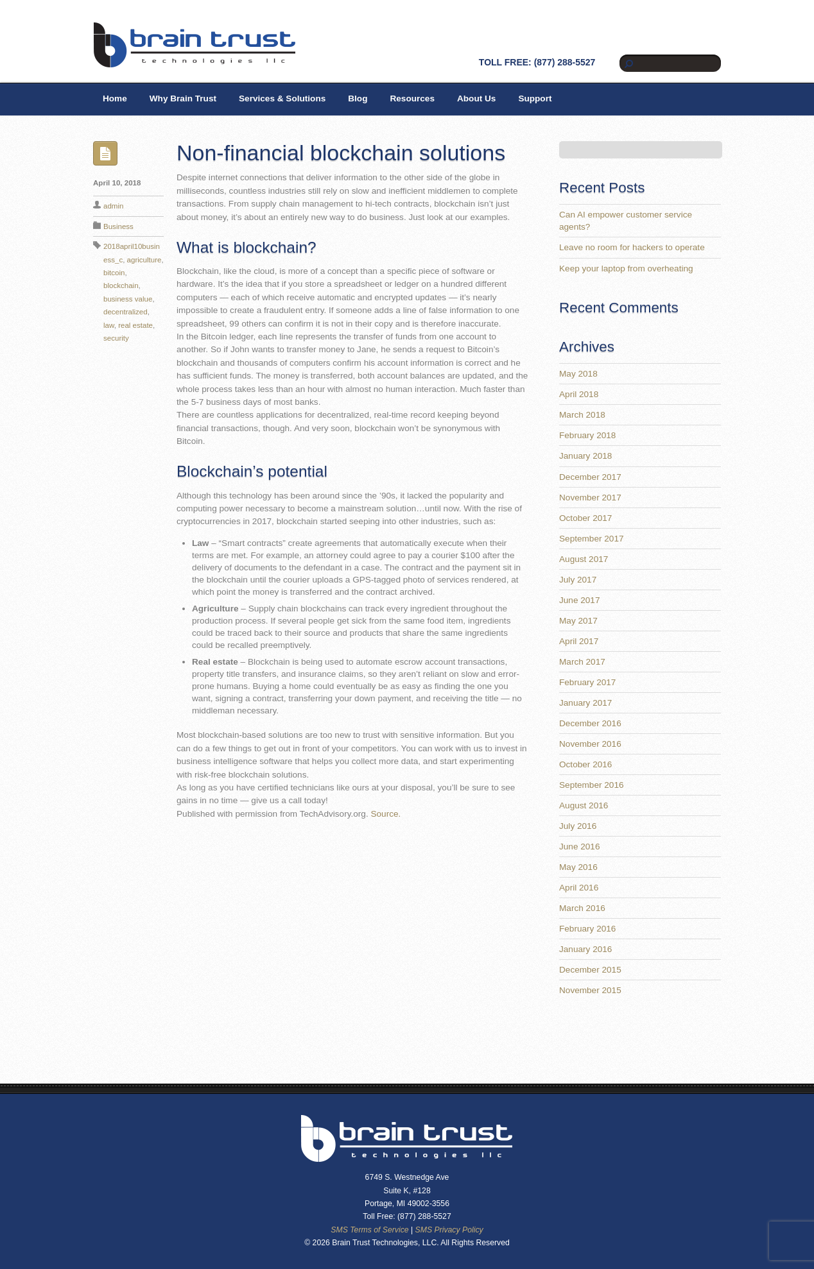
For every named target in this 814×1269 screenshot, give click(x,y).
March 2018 (582, 415)
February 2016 (587, 928)
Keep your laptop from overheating (626, 268)
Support (534, 98)
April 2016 (578, 887)
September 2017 (591, 538)
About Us (476, 98)
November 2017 (590, 497)
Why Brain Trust (183, 98)
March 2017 (582, 662)
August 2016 (583, 805)
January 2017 (585, 703)
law (108, 325)
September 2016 (591, 785)
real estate (135, 325)
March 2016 (582, 908)
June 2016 (579, 846)
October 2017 (585, 518)
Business (118, 226)
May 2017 (578, 621)
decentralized (125, 312)
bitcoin (114, 273)
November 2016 (590, 744)
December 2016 (590, 723)
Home (115, 98)
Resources (412, 98)
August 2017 (583, 559)
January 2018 (585, 456)
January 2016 (585, 949)
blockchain (121, 285)
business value (127, 299)
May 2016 (578, 867)
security (116, 338)
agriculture (144, 260)
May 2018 (578, 374)
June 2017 (579, 600)
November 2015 (590, 990)
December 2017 (590, 477)
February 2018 (587, 435)
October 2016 (585, 764)
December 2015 (590, 970)
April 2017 (578, 641)
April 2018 (578, 394)
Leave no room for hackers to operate (632, 247)
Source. (385, 814)
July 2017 (577, 579)
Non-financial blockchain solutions (341, 153)
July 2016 (577, 826)
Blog (357, 98)
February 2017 (587, 682)
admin (113, 206)
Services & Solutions (282, 98)
